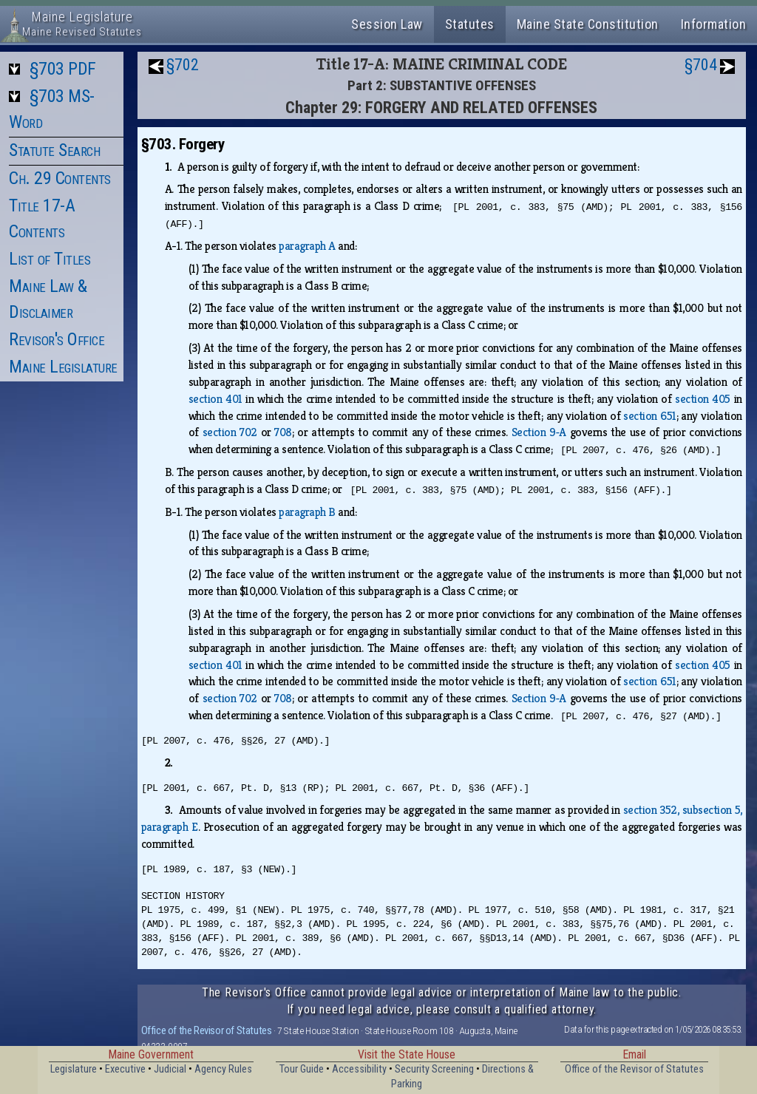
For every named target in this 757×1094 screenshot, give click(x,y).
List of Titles (49, 258)
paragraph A (307, 246)
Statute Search (54, 150)
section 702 (230, 432)
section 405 (702, 399)
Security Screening (434, 1069)
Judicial (170, 1069)
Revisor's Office (56, 339)
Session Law (387, 24)
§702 (182, 64)
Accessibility (359, 1069)
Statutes (470, 24)
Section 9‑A (539, 432)
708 (283, 432)
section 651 (649, 416)
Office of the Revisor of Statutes (206, 1030)
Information (714, 24)
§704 (701, 64)
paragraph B (307, 512)
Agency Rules (223, 1069)
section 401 (215, 399)
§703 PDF (63, 68)
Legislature (73, 1069)
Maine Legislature (63, 366)
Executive (125, 1069)
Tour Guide (301, 1069)
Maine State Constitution (588, 24)
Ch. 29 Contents (60, 178)
